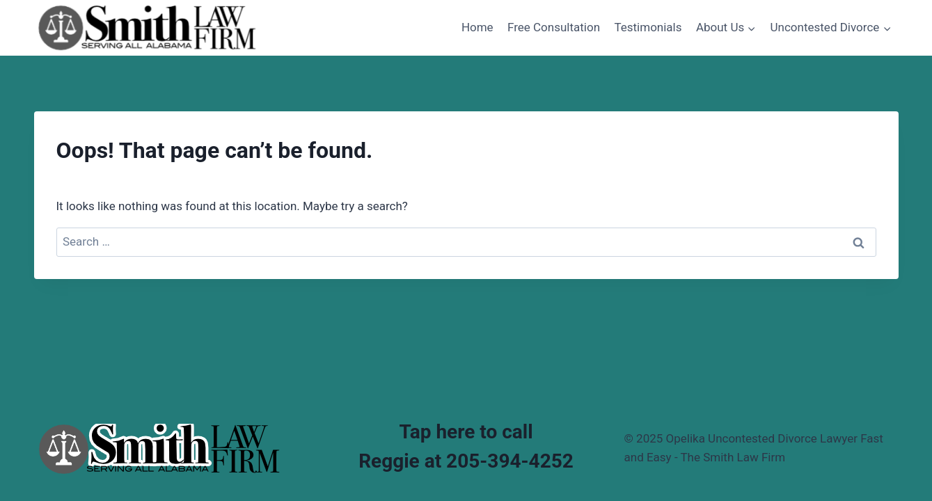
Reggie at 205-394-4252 (466, 461)
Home (477, 27)
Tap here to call (465, 431)
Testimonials (647, 27)
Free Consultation (553, 27)
